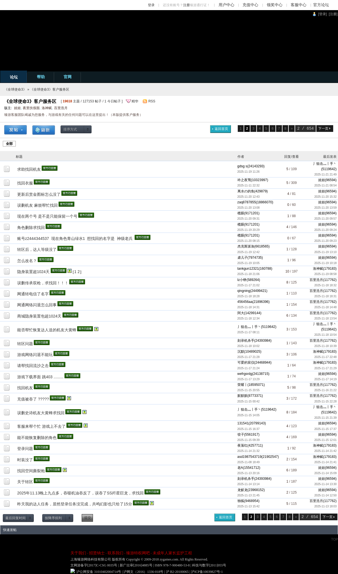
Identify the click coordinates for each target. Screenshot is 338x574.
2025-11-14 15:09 (325, 473)
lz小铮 (242, 280)
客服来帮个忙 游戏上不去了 (41, 426)
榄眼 (240, 213)
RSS (151, 101)
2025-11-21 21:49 (325, 174)
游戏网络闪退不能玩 (35, 354)
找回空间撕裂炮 (31, 471)
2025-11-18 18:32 (325, 285)
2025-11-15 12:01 (325, 440)
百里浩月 (61, 108)
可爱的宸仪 (245, 362)
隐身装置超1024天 (33, 271)
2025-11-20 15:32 (325, 196)
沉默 (240, 352)
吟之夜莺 (244, 180)
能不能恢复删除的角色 (37, 437)
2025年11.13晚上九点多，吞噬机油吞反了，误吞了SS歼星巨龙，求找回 (80, 493)
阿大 (240, 313)
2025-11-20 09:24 (325, 229)
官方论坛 (321, 5)
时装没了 (25, 460)
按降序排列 (53, 518)
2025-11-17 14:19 (325, 379)
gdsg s (242, 166)
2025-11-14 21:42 (325, 451)
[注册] (333, 14)
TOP (334, 539)
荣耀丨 (242, 385)
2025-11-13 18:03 (325, 506)
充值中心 (250, 5)
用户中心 (226, 5)
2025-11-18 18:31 (325, 296)
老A (240, 468)
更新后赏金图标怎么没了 (39, 194)
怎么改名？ (27, 260)
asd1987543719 (249, 457)
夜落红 (242, 445)
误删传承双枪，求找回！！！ (42, 283)
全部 (9, 144)
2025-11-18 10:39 (325, 346)
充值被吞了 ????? (33, 399)
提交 (87, 518)
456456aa (244, 302)
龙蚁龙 (242, 490)
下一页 (323, 128)
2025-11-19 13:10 (325, 252)
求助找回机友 (29, 169)
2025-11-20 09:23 (325, 240)
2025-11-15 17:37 (325, 429)
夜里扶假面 (31, 108)
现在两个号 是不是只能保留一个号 (47, 216)
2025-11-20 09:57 (325, 218)
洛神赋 (47, 108)
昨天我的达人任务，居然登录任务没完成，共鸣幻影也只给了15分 (74, 504)
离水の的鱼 (245, 191)
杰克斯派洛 (245, 246)
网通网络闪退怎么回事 (37, 305)
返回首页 (221, 129)
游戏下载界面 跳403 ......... (40, 377)
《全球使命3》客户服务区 (49, 89)
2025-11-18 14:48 (325, 307)
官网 (68, 77)
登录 (151, 5)
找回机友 (25, 388)
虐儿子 (242, 258)
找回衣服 (25, 183)
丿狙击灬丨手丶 (325, 164)
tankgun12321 (248, 269)
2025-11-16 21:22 (325, 390)
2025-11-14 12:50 (325, 495)
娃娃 (17, 108)
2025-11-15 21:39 (325, 417)
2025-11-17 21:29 (325, 368)
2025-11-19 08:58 (325, 274)
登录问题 (25, 448)
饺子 (240, 434)
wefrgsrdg (244, 374)
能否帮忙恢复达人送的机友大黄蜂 (46, 330)
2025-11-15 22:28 (325, 401)
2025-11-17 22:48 (325, 357)
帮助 (41, 77)
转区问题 (25, 343)
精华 (135, 101)
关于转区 (25, 482)
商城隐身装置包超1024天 (39, 316)
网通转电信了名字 (33, 294)
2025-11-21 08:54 (325, 185)
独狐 (240, 501)
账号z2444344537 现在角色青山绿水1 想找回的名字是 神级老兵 (75, 238)
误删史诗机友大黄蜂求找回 (41, 413)
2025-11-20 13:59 (325, 207)
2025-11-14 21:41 (325, 462)
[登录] (322, 14)
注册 (186, 5)
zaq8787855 (246, 202)
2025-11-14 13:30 (325, 484)
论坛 (14, 77)
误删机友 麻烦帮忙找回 (37, 205)
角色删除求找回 (31, 227)
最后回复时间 (15, 518)
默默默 (242, 396)
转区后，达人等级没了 (37, 249)
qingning (243, 291)
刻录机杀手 (245, 341)
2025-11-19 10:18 (325, 263)
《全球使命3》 (15, 89)
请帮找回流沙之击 (33, 365)
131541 (243, 423)
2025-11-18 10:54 (325, 334)
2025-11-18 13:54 (325, 318)
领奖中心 (275, 5)
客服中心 (298, 5)
